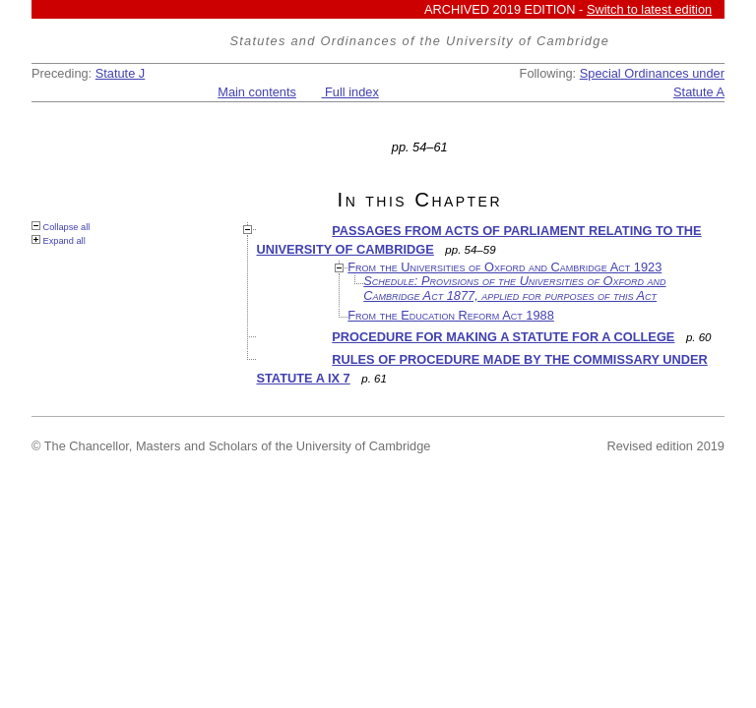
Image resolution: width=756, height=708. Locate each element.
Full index (350, 92)
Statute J (120, 73)
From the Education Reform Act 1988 (450, 315)
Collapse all (61, 226)
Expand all (59, 240)
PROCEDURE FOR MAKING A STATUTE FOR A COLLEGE (503, 336)
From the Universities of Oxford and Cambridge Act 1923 (504, 267)
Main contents (257, 92)
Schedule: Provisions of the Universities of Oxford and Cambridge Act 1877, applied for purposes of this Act (514, 287)
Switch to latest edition (649, 9)
